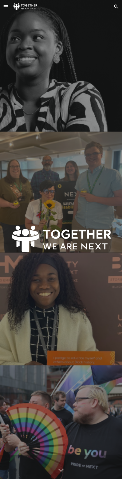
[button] (5, 6)
